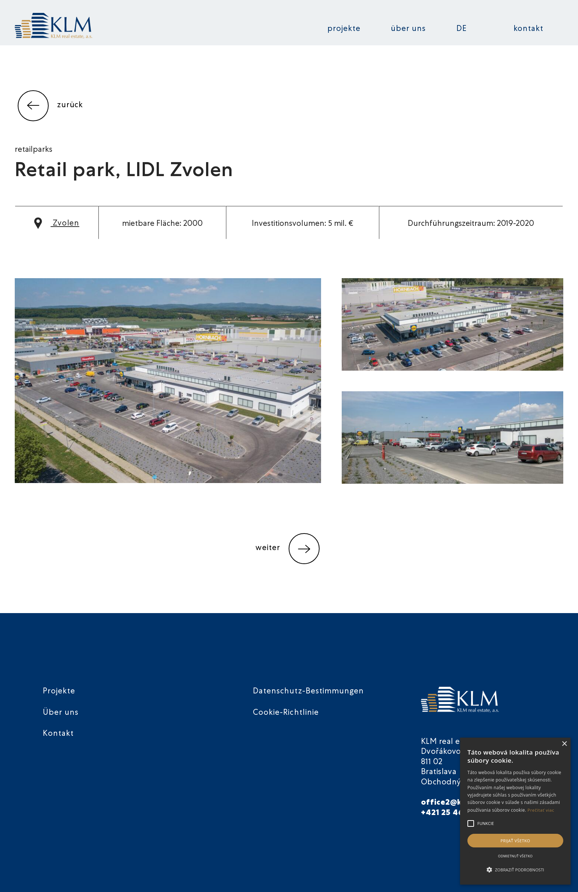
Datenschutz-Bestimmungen (308, 692)
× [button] (564, 744)
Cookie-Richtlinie (286, 713)
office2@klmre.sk (456, 803)
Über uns (408, 29)
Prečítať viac (540, 810)
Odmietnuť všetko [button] (515, 856)
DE (461, 29)
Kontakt (528, 29)
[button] (515, 870)
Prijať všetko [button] (515, 840)
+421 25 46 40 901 (457, 813)
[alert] (515, 811)
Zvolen (56, 224)
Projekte (344, 29)
